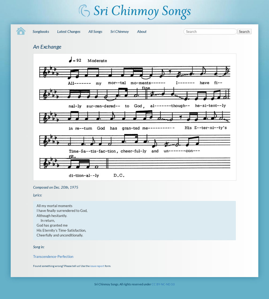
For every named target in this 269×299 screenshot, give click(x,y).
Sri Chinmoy (119, 31)
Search (244, 31)
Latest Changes (68, 31)
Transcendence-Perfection (53, 256)
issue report (97, 265)
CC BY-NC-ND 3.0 (163, 284)
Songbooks (41, 31)
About (142, 31)
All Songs (95, 31)
